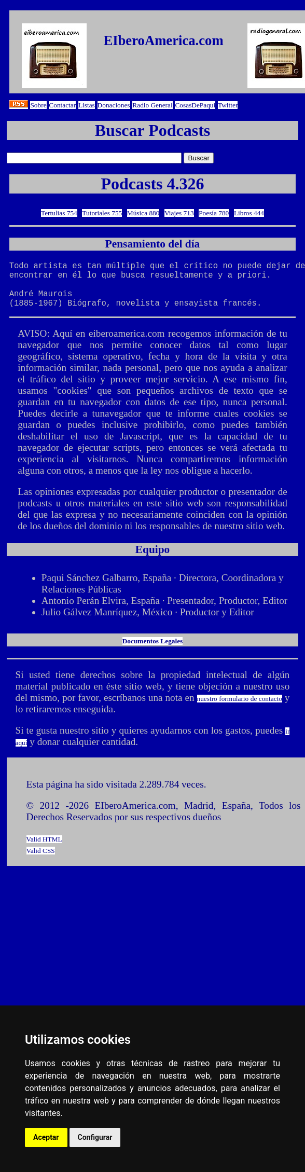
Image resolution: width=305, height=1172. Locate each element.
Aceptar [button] (46, 1137)
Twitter (228, 105)
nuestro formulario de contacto (239, 709)
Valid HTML (44, 849)
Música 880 (143, 213)
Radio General (152, 105)
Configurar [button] (95, 1137)
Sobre (38, 105)
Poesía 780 (214, 213)
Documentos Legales (152, 651)
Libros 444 (249, 213)
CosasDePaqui (195, 105)
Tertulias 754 (59, 213)
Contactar (62, 105)
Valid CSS (40, 861)
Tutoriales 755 (102, 213)
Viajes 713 (179, 213)
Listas (86, 105)
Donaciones (114, 105)
